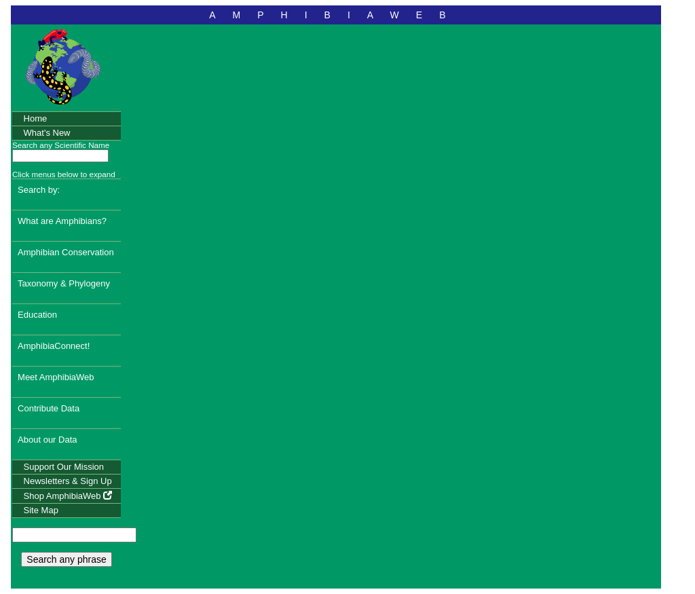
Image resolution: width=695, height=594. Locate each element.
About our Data (47, 439)
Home (36, 118)
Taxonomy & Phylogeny (64, 283)
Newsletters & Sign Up (68, 481)
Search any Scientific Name (60, 145)
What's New (47, 133)
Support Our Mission (64, 467)
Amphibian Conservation (66, 252)
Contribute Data (48, 408)
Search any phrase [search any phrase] (66, 559)
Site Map (41, 510)
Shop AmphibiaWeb (68, 496)
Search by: (39, 190)
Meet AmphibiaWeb (56, 377)
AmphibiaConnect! (54, 346)
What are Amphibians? (62, 221)
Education (37, 315)
